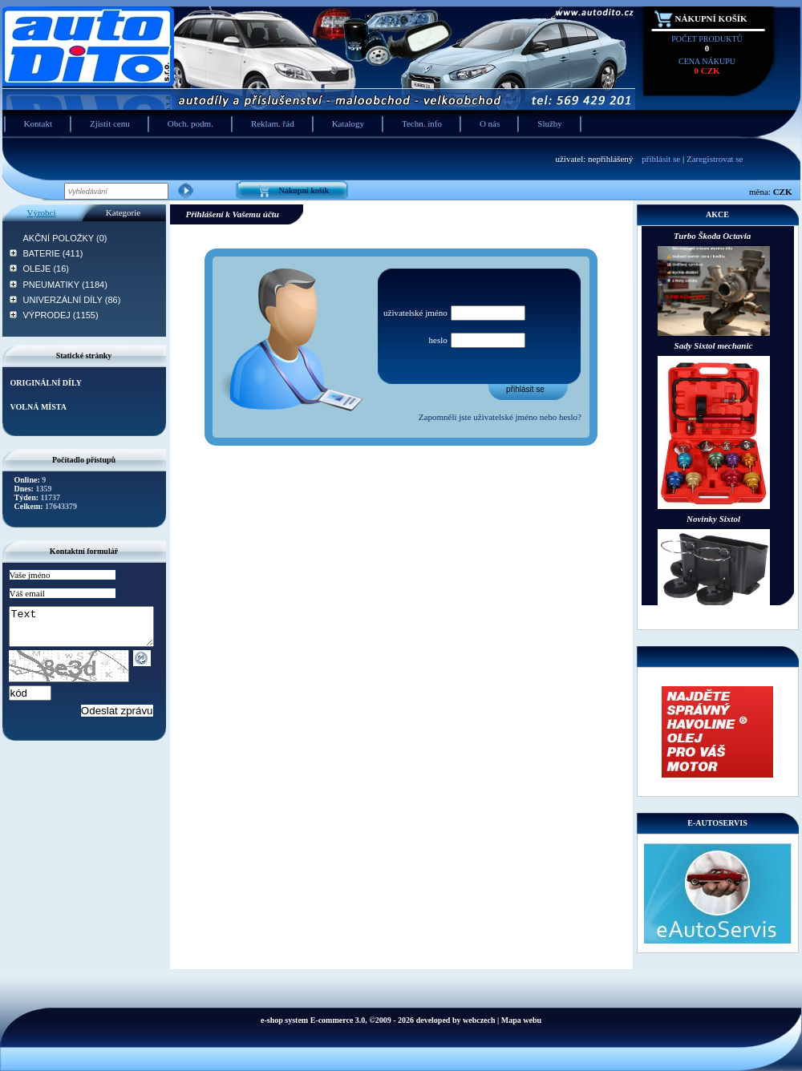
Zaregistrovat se (715, 159)
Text (89, 630)
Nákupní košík (711, 18)
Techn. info (422, 123)
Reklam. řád (272, 123)
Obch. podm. (190, 123)
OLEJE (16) (46, 268)
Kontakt (38, 123)
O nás (490, 123)
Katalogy (348, 123)
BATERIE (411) (53, 253)
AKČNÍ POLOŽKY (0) (65, 238)
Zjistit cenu (110, 123)
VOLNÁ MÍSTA (38, 406)
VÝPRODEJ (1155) (61, 315)
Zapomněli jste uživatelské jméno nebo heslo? (500, 417)
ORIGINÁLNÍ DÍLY (46, 382)
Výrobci (40, 212)
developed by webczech (456, 1020)
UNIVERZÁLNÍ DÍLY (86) (72, 300)
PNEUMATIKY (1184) (65, 284)
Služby (549, 123)
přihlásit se (661, 159)
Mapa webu (521, 1020)
